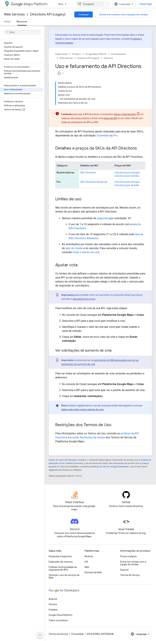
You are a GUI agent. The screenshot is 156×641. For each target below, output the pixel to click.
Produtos (76, 54)
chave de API (110, 118)
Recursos (108, 58)
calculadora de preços (84, 299)
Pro (115, 135)
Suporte (124, 569)
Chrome (53, 604)
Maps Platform (29, 4)
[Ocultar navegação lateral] (40, 635)
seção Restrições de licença (88, 437)
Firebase (53, 609)
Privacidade (77, 634)
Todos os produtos (58, 620)
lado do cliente (74, 248)
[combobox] (92, 4)
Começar (83, 14)
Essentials (103, 135)
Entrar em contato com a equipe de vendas (124, 14)
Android (88, 556)
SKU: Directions (88, 172)
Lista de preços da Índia (127, 176)
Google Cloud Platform (60, 615)
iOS (86, 561)
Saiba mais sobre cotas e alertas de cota (82, 409)
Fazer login (146, 4)
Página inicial (61, 54)
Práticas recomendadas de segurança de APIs (63, 568)
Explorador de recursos (61, 561)
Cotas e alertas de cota (86, 252)
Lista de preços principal (127, 172)
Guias (7, 21)
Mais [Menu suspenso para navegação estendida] (61, 3)
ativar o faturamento (125, 114)
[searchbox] (22, 32)
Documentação (118, 54)
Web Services (14, 14)
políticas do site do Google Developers (110, 466)
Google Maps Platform (96, 54)
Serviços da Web (93, 572)
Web (86, 567)
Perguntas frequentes (60, 556)
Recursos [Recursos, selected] (22, 21)
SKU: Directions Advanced (93, 182)
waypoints (103, 218)
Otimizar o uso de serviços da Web (64, 576)
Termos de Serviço (130, 575)
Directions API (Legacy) (48, 14)
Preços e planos (128, 556)
